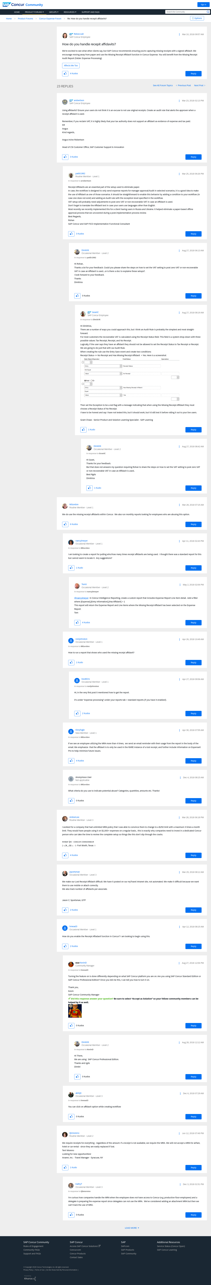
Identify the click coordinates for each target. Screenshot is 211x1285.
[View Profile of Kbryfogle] (80, 730)
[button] (179, 34)
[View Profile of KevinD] (83, 963)
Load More (131, 1228)
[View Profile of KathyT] (78, 1184)
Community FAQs (31, 1250)
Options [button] (198, 18)
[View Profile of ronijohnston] (81, 639)
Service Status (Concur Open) (171, 1246)
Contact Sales (76, 1257)
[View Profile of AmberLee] (74, 817)
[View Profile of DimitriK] (85, 250)
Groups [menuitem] (53, 12)
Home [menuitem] (17, 12)
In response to (79, 181)
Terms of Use (40, 1270)
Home (9, 18)
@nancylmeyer (81, 598)
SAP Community (128, 1253)
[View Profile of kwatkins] (86, 679)
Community (34, 5)
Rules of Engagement (33, 1246)
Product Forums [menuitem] (33, 12)
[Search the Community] (187, 12)
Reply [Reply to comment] (193, 157)
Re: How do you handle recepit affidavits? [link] (87, 18)
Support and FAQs (32, 1253)
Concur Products (78, 1253)
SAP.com (125, 1246)
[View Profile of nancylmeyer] (81, 541)
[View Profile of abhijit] (78, 1093)
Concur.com (75, 1250)
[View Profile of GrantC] (95, 312)
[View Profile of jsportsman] (74, 872)
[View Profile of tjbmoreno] (74, 1133)
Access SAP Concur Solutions (85, 1246)
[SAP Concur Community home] (13, 4)
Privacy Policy (28, 1270)
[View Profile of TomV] (84, 584)
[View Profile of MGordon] (73, 504)
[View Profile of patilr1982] (80, 173)
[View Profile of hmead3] (73, 926)
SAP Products (127, 1250)
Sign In (203, 4)
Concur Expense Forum (50, 18)
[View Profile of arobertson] (79, 100)
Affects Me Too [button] (71, 65)
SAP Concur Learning (167, 1250)
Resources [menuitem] (69, 12)
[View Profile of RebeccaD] (79, 34)
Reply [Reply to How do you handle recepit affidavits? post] (193, 73)
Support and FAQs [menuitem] (90, 12)
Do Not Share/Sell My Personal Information (61, 1270)
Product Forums (25, 18)
